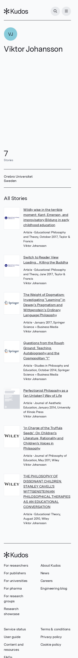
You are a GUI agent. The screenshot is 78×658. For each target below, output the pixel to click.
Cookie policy (50, 644)
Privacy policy (51, 637)
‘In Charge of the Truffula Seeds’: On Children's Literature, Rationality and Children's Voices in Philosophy (43, 438)
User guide (12, 637)
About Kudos (50, 565)
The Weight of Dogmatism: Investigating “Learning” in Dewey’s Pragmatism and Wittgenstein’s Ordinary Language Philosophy (44, 305)
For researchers (16, 565)
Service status (15, 629)
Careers (46, 581)
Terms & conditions (55, 629)
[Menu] (66, 11)
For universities (15, 581)
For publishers (15, 573)
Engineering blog (53, 588)
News (44, 573)
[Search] (55, 11)
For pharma (13, 588)
